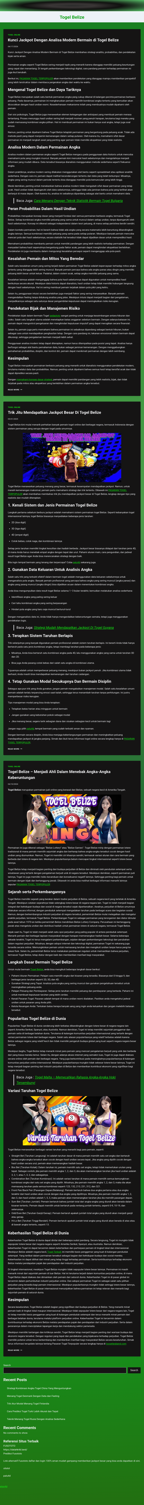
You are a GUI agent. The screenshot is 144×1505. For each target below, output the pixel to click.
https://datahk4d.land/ (15, 1449)
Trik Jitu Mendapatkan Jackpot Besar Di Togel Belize (54, 412)
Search (7, 1365)
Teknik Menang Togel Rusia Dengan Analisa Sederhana (36, 1419)
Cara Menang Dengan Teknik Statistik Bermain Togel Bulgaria (78, 201)
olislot (6, 1468)
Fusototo (23, 1460)
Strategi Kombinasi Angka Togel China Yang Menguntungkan (39, 1388)
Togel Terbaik (54, 1251)
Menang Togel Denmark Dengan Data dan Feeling (33, 1396)
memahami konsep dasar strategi (34, 379)
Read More (15, 389)
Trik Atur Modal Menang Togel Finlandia (28, 1403)
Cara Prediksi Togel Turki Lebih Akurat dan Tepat (32, 1411)
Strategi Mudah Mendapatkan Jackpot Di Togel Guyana (74, 628)
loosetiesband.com (116, 1343)
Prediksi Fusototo (12, 1453)
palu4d (76, 562)
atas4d (3, 1486)
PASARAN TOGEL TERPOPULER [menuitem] (36, 78)
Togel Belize (36, 969)
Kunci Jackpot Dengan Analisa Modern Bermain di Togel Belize (63, 40)
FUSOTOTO (9, 1445)
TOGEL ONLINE (14, 35)
